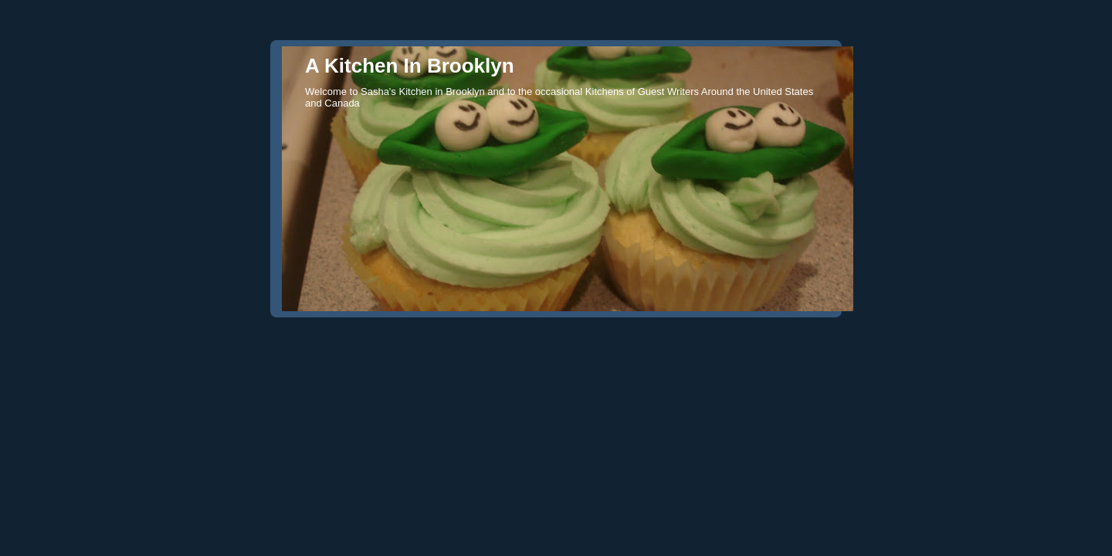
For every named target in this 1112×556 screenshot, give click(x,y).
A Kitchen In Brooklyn (409, 65)
